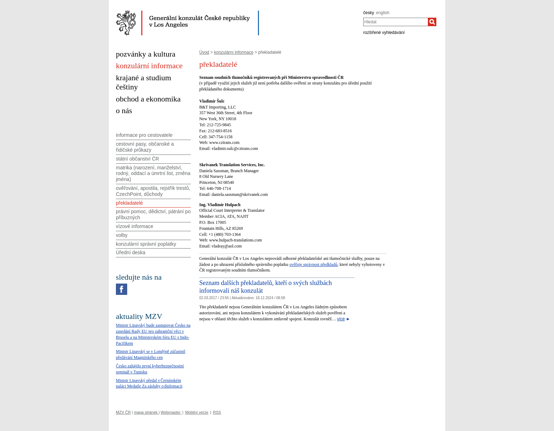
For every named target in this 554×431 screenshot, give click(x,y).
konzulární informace (233, 52)
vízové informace (134, 226)
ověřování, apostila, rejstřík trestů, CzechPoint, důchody (153, 191)
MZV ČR (123, 412)
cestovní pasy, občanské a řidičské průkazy (145, 147)
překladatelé (129, 203)
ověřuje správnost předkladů (313, 264)
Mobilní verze (196, 412)
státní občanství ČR (137, 159)
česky (368, 12)
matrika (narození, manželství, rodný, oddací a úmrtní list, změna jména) (153, 173)
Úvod (204, 52)
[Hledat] (432, 22)
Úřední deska (130, 252)
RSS (217, 412)
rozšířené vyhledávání (384, 32)
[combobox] (395, 22)
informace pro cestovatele (144, 135)
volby (122, 235)
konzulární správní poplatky (146, 244)
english (382, 12)
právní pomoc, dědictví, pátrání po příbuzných (153, 214)
